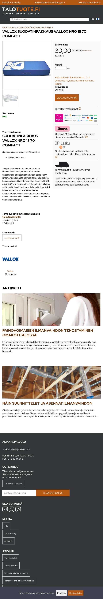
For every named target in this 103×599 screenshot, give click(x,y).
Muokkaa (61, 593)
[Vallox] (10, 265)
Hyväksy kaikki (75, 593)
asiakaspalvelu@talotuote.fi (16, 449)
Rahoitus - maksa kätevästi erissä (19, 580)
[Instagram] (11, 510)
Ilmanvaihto (9, 27)
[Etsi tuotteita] (49, 19)
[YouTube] (18, 510)
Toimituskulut (10, 557)
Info (6, 525)
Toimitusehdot (11, 565)
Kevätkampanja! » (11, 2)
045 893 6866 (15, 458)
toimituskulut (87, 51)
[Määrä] (60, 68)
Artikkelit (8, 541)
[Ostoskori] (92, 19)
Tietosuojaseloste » (13, 483)
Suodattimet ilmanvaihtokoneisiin (35, 27)
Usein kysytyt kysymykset (16, 573)
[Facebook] (5, 510)
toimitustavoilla (11, 216)
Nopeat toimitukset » (90, 2)
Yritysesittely (10, 533)
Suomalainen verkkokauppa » (49, 2)
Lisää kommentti (11, 237)
